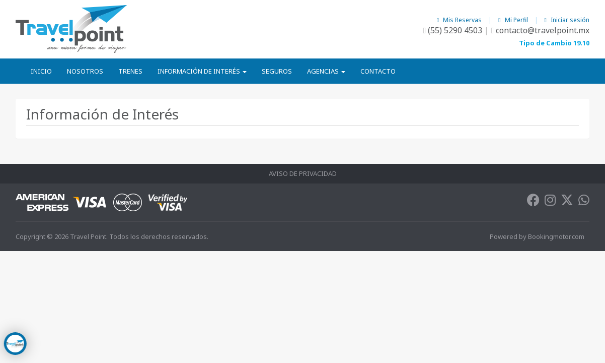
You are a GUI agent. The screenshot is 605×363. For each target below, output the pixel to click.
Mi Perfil (513, 20)
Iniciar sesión (567, 20)
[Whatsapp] (583, 202)
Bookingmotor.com (556, 236)
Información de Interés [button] (202, 71)
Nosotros (85, 71)
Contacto (378, 71)
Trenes (130, 71)
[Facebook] (533, 202)
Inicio (41, 71)
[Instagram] (550, 202)
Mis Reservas (460, 20)
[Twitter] (567, 202)
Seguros (277, 71)
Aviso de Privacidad (303, 173)
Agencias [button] (326, 71)
